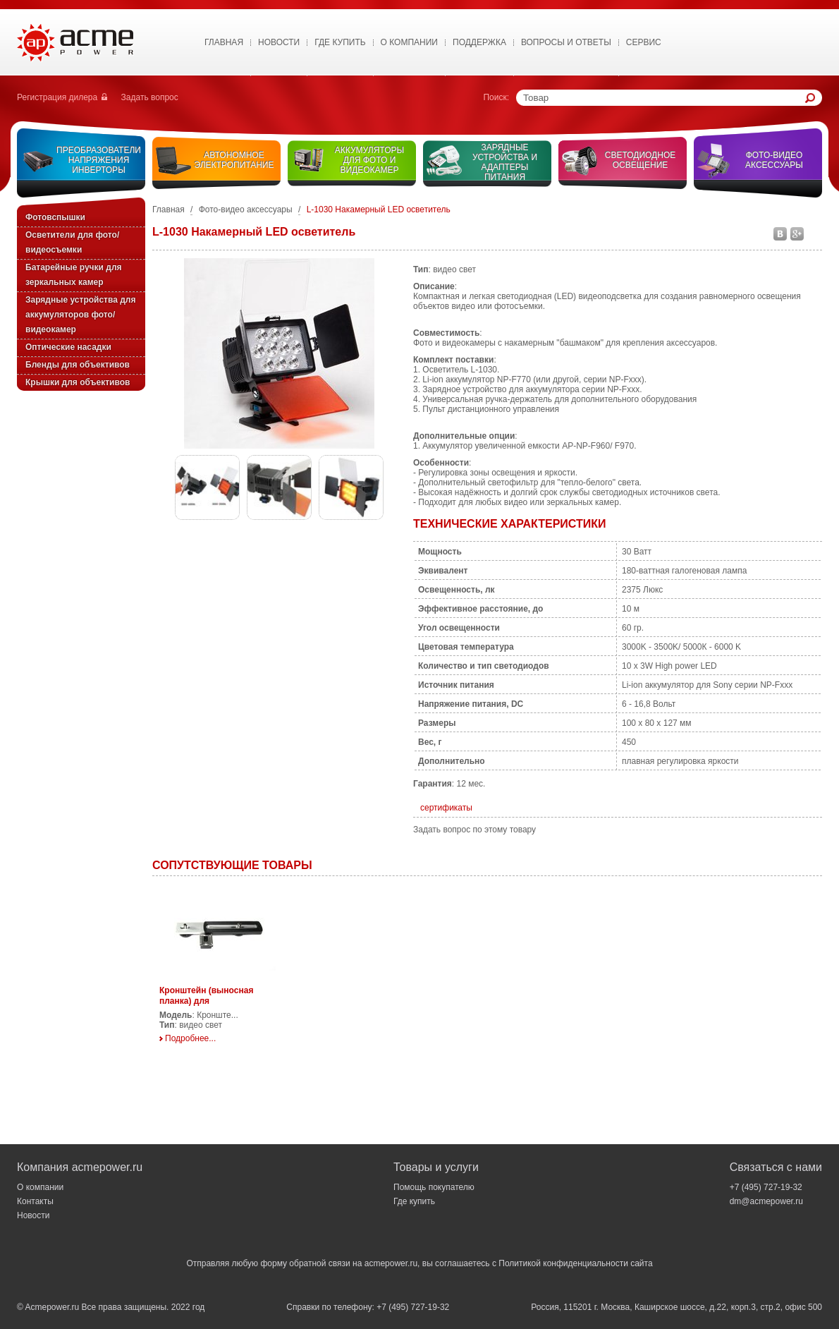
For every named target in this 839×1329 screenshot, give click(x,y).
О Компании (409, 42)
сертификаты (446, 808)
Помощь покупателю (433, 1187)
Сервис (643, 42)
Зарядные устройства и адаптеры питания (504, 162)
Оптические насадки (68, 347)
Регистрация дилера (57, 97)
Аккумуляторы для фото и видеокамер (369, 160)
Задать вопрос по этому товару (474, 830)
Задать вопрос (149, 97)
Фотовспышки (55, 217)
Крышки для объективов (77, 382)
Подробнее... (190, 1038)
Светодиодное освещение (640, 160)
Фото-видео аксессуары (774, 160)
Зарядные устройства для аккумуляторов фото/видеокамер (80, 314)
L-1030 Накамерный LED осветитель (379, 209)
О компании (40, 1187)
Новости (279, 42)
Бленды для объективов (77, 365)
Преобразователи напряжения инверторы (98, 160)
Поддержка (479, 42)
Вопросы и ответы (566, 42)
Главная (223, 42)
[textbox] (664, 98)
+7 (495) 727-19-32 (766, 1187)
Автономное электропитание (234, 160)
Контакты (35, 1201)
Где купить (339, 42)
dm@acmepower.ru (766, 1201)
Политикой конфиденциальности (563, 1263)
